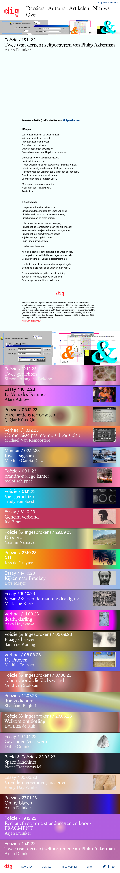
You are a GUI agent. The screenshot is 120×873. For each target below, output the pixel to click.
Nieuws (101, 8)
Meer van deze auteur (31, 320)
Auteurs (56, 8)
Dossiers (35, 8)
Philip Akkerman (71, 120)
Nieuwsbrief (70, 866)
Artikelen (79, 8)
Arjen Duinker (17, 49)
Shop (90, 866)
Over (31, 14)
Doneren (27, 866)
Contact (47, 866)
